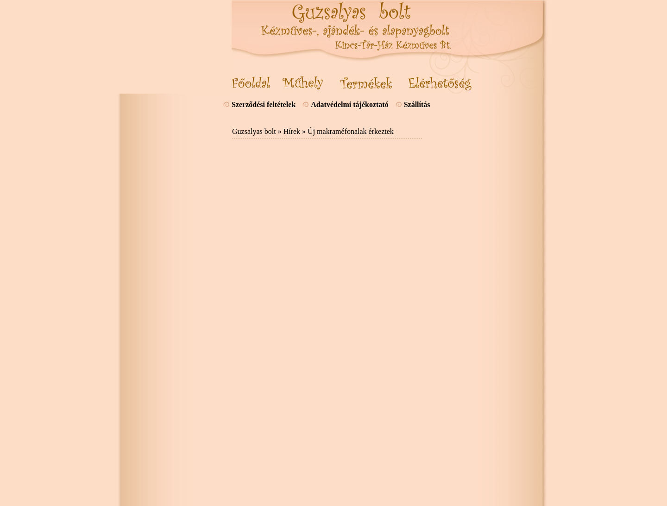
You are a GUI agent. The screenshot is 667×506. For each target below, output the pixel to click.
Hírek (291, 131)
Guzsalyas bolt (254, 131)
